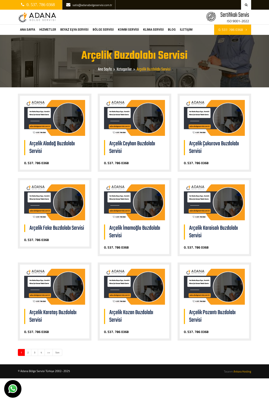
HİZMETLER (47, 29)
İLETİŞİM (186, 29)
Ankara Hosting (242, 371)
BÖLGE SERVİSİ (103, 29)
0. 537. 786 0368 (232, 29)
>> (48, 352)
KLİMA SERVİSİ (153, 29)
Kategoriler (124, 69)
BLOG (172, 29)
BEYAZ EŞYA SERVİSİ (74, 29)
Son (57, 352)
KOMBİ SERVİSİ (128, 29)
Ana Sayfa (105, 69)
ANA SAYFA (27, 29)
